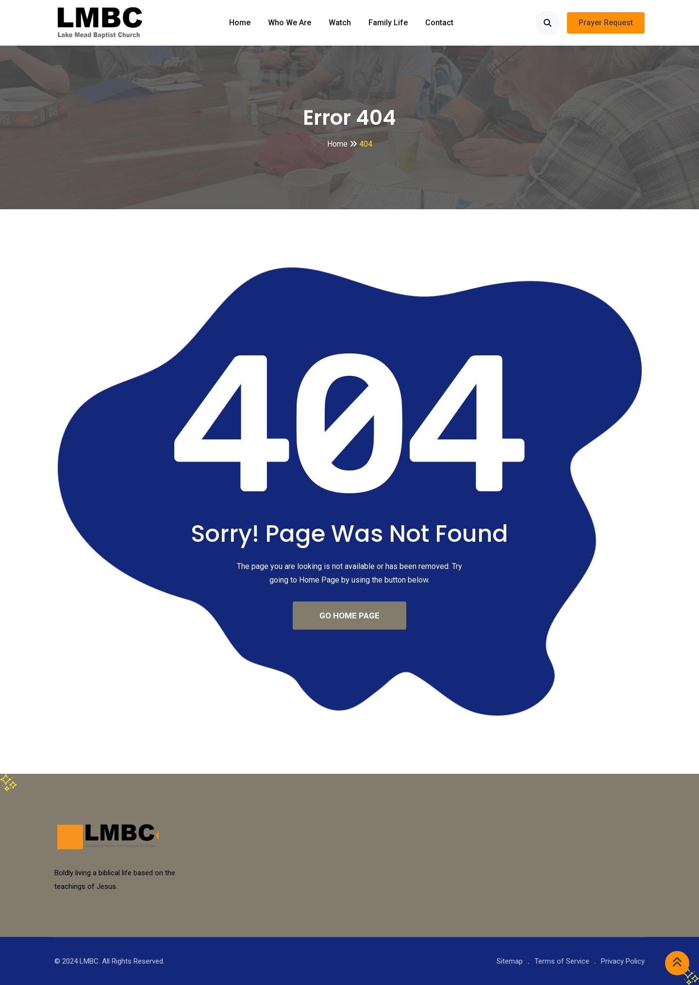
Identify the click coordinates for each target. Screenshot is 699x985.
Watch (340, 22)
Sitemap (510, 961)
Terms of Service (561, 961)
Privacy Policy (623, 961)
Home (239, 22)
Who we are (289, 22)
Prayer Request (606, 22)
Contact (439, 22)
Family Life (388, 22)
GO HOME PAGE (349, 615)
